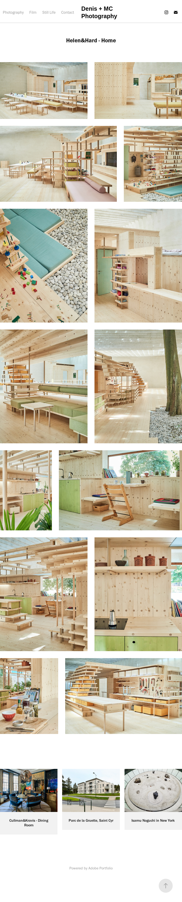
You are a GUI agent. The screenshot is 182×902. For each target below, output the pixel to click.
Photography (13, 12)
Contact (67, 12)
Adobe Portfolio (100, 868)
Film (33, 12)
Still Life (49, 12)
